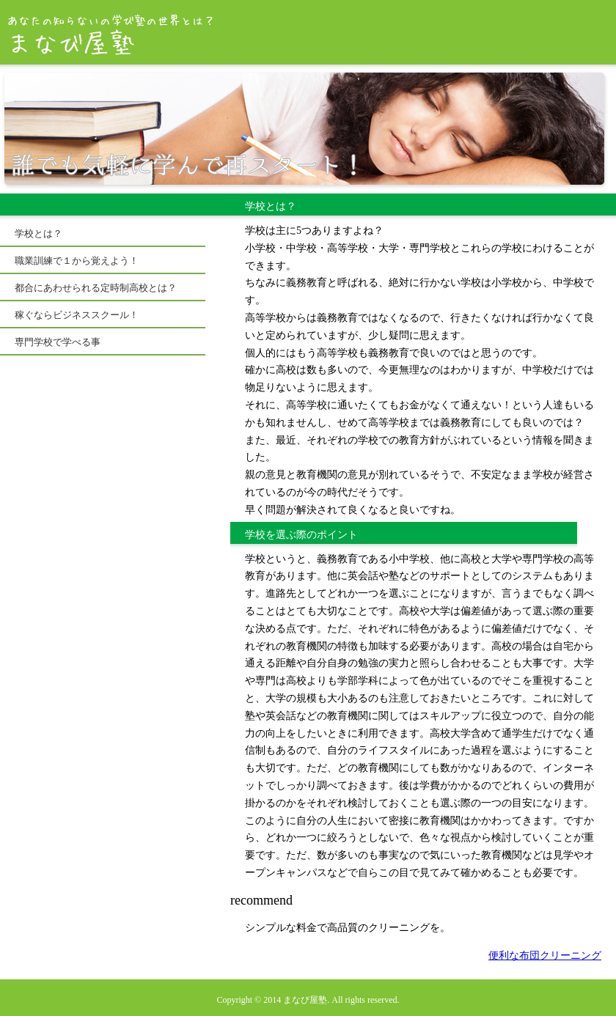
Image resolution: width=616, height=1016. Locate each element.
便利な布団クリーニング (544, 955)
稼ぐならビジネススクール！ (77, 314)
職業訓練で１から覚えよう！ (77, 260)
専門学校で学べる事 (57, 341)
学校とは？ (38, 233)
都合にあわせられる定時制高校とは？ (96, 287)
